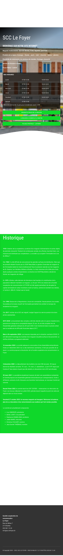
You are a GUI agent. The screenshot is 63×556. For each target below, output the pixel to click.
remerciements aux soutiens (31, 402)
